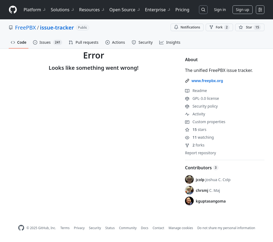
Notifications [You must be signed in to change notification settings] (187, 27)
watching (199, 137)
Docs (144, 228)
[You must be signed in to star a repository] (249, 27)
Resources (92, 10)
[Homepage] (13, 9)
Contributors (202, 168)
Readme (196, 90)
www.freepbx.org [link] (207, 80)
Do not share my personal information (226, 228)
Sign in (220, 9)
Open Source (125, 10)
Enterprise (158, 10)
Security (95, 228)
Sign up (242, 9)
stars (195, 129)
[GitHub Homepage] (21, 228)
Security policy (201, 106)
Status (110, 228)
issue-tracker (57, 27)
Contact (158, 228)
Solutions (63, 10)
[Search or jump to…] (203, 10)
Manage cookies (180, 228)
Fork (219, 27)
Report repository (200, 152)
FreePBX (25, 27)
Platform (35, 10)
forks (195, 145)
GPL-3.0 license (202, 98)
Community (128, 228)
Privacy (79, 228)
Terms (65, 228)
